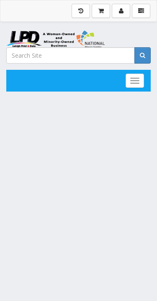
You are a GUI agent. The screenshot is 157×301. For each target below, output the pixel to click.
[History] (81, 11)
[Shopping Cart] (101, 11)
